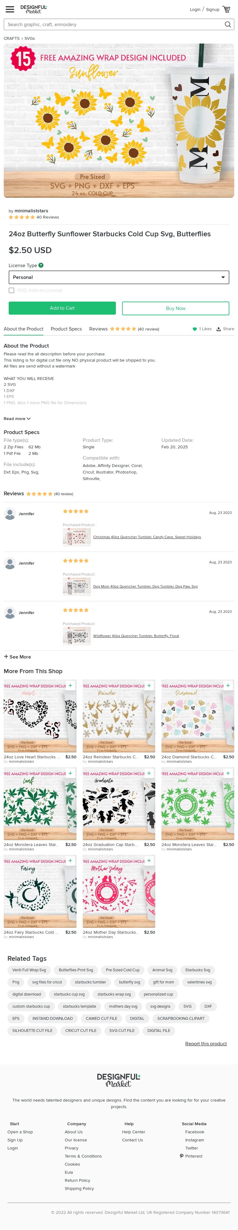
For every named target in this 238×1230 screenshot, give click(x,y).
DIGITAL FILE (159, 1030)
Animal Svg (162, 970)
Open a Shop (20, 1132)
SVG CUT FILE (121, 1030)
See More (17, 657)
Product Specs (66, 329)
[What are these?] (40, 265)
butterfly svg (129, 982)
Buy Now (176, 308)
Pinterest (193, 1156)
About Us (74, 1132)
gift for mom (163, 982)
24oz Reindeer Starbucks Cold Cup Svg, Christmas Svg (113, 757)
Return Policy (77, 1180)
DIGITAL (137, 1018)
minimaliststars (28, 210)
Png (15, 982)
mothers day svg (123, 1006)
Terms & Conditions (83, 1156)
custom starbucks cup (31, 1006)
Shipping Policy (79, 1188)
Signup (212, 9)
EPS (16, 1018)
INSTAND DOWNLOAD (53, 1018)
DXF (208, 1006)
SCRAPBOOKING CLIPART (181, 1018)
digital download (26, 994)
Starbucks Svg (197, 970)
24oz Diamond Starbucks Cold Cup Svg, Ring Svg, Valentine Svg (192, 757)
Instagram (194, 1140)
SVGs (29, 38)
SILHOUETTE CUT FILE (32, 1030)
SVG (187, 1006)
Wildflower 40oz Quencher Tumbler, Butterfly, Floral (136, 636)
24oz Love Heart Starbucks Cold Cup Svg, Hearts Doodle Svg (34, 757)
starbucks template (79, 1006)
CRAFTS (12, 38)
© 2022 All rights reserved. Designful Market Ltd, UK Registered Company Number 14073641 (140, 1212)
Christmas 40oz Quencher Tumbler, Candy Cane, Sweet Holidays (147, 537)
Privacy (71, 1148)
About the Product (23, 329)
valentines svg (199, 982)
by (19, 762)
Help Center (133, 1132)
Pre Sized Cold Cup (122, 970)
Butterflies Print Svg (76, 970)
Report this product (206, 1044)
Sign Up (15, 1140)
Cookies (72, 1164)
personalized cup (158, 994)
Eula (69, 1172)
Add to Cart (62, 308)
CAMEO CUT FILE (101, 1018)
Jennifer (26, 513)
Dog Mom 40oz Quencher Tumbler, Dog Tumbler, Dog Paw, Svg (145, 586)
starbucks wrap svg (114, 994)
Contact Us (132, 1140)
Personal (23, 277)
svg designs (160, 1006)
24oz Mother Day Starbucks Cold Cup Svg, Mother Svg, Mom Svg (113, 932)
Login (195, 9)
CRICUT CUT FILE (80, 1030)
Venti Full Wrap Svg (29, 970)
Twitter (191, 1148)
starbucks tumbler (90, 982)
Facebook (194, 1132)
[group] (119, 120)
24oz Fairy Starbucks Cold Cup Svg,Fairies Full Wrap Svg (34, 932)
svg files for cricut (47, 982)
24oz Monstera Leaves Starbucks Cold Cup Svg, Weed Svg (34, 844)
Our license (76, 1140)
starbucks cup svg (69, 994)
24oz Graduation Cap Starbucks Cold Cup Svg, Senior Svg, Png (113, 844)
